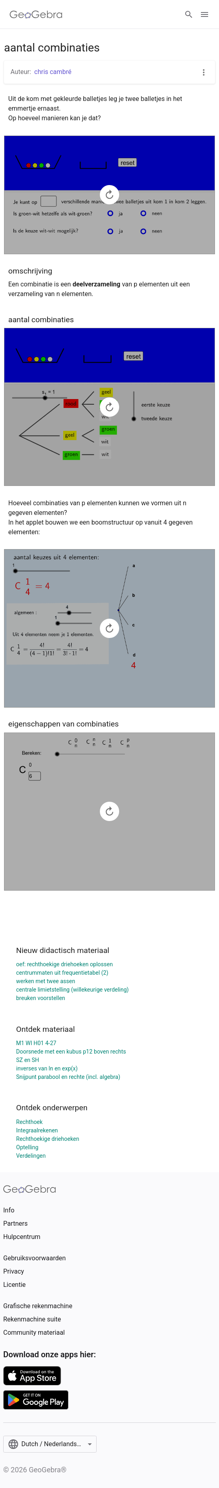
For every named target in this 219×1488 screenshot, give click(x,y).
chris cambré (53, 72)
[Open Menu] (204, 14)
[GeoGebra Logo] (36, 14)
